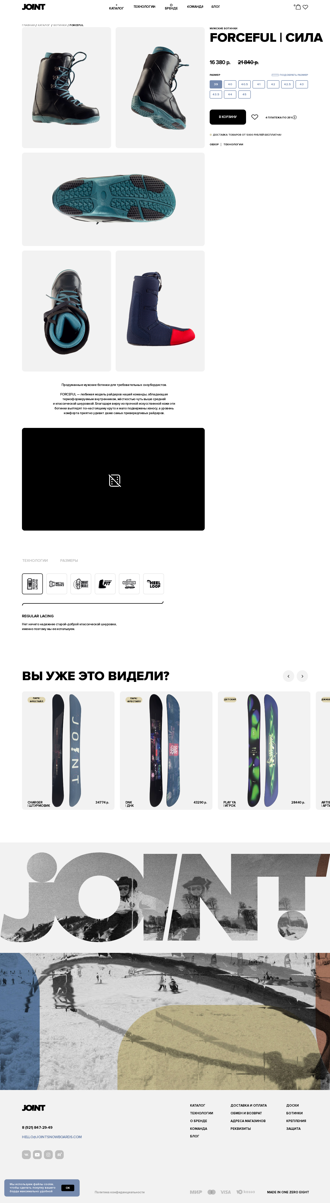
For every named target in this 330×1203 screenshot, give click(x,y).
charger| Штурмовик (39, 804)
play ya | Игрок (229, 804)
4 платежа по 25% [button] (279, 117)
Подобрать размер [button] (294, 75)
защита (293, 1129)
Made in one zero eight (288, 1192)
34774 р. (102, 802)
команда (198, 1129)
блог (194, 1136)
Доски (292, 1106)
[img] (68, 750)
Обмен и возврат (246, 1113)
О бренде (198, 1121)
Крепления (296, 1121)
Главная (28, 25)
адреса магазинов (248, 1121)
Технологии (233, 144)
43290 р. (200, 802)
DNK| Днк (129, 804)
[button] (275, 75)
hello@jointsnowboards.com (52, 1137)
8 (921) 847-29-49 (37, 1127)
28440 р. (298, 802)
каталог (44, 25)
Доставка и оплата (249, 1106)
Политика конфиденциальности (120, 1192)
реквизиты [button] (241, 1129)
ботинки (60, 25)
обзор (214, 144)
